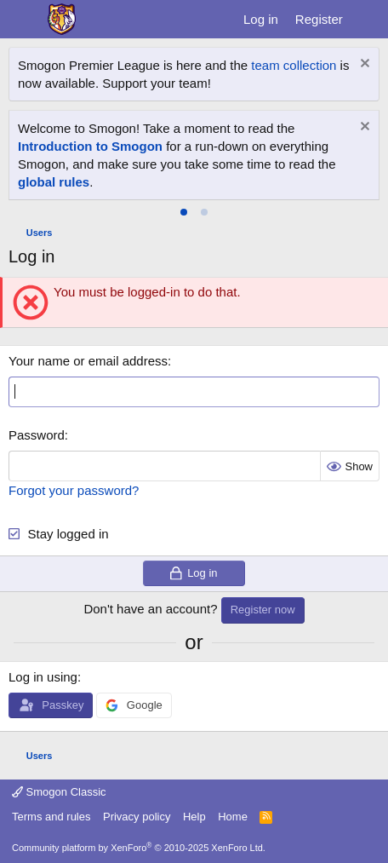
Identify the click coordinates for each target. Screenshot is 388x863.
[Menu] (23, 20)
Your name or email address (88, 361)
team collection (293, 65)
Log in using (43, 677)
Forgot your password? (74, 490)
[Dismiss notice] (363, 65)
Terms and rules (51, 816)
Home (233, 816)
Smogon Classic (59, 791)
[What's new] (368, 19)
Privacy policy (136, 816)
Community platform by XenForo (138, 848)
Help (194, 816)
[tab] (184, 212)
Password (37, 435)
